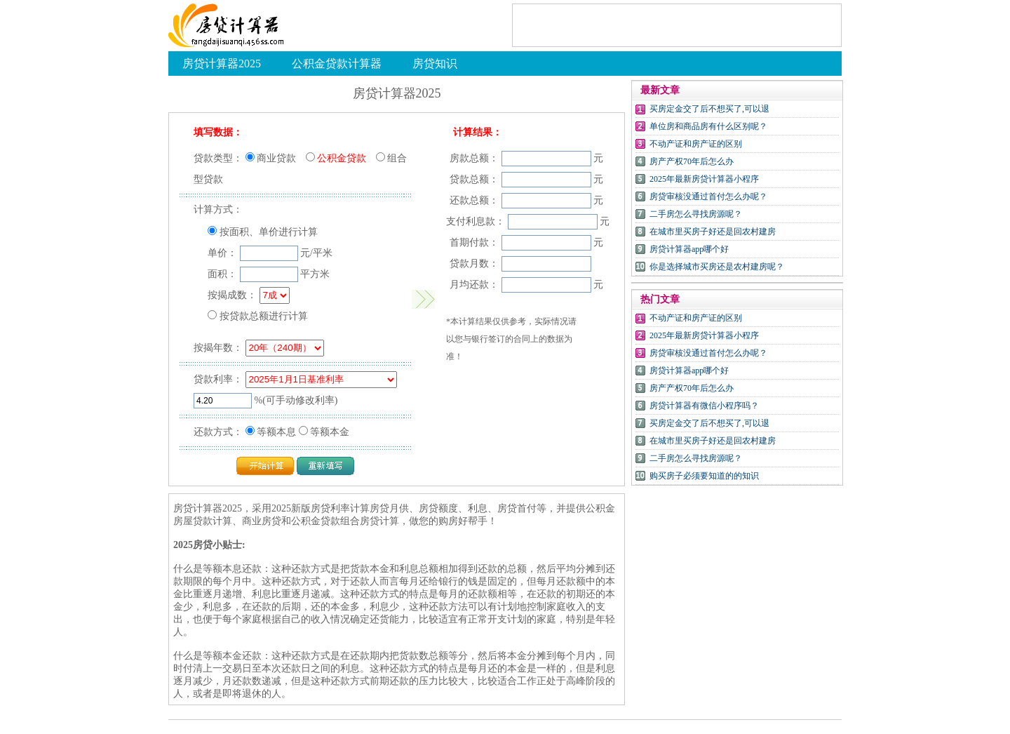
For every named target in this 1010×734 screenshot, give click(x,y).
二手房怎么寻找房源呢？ (695, 214)
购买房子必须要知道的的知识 (704, 476)
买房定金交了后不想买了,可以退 (709, 109)
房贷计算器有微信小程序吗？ (704, 406)
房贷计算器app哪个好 (689, 249)
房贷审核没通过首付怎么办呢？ (708, 196)
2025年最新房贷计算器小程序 (704, 179)
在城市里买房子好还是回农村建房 (712, 231)
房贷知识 (434, 63)
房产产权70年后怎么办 (691, 161)
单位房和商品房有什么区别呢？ (708, 126)
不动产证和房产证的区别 (695, 144)
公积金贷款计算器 (337, 63)
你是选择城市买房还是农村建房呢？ (716, 267)
